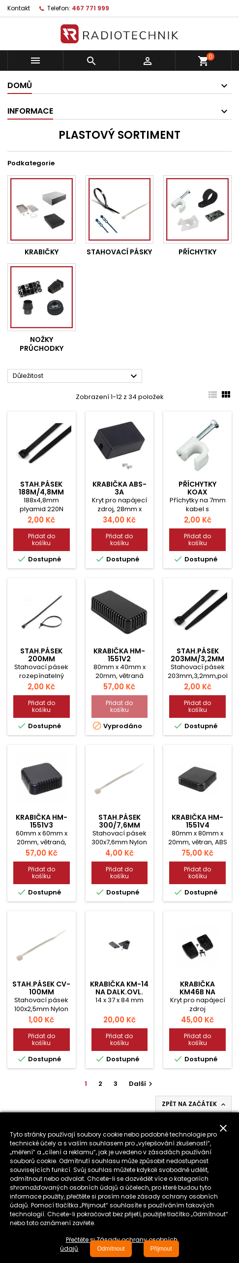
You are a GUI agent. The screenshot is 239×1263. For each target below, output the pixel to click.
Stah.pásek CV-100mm (41, 988)
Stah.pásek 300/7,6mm (119, 821)
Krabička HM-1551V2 (119, 655)
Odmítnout (110, 1248)
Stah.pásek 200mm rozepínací (41, 659)
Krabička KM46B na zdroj (197, 992)
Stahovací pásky (119, 252)
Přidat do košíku (41, 539)
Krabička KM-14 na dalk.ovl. (119, 988)
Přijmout (161, 1248)
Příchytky (197, 252)
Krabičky (42, 252)
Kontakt (18, 8)
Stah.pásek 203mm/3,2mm (197, 655)
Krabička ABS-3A (119, 488)
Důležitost (76, 376)
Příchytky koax (197, 488)
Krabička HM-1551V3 (41, 821)
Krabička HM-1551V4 (197, 821)
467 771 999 (90, 8)
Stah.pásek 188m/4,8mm (41, 488)
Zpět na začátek (194, 1104)
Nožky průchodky (41, 344)
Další (142, 1083)
